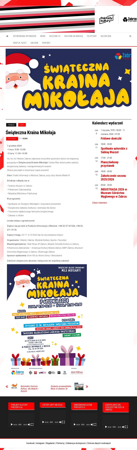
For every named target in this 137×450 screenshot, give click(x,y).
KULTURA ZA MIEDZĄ (73, 36)
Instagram (40, 443)
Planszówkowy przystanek (110, 164)
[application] (21, 420)
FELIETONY (92, 36)
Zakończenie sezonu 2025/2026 (113, 177)
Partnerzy (60, 443)
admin (25, 139)
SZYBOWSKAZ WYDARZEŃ (24, 36)
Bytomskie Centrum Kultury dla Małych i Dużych (29, 388)
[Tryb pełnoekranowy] (32, 424)
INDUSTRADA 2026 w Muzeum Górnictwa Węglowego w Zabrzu (114, 193)
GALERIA (34, 43)
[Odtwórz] (11, 424)
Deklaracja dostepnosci (76, 443)
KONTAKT (46, 43)
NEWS (42, 36)
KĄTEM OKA (106, 36)
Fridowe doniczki (111, 138)
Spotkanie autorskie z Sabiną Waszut (114, 150)
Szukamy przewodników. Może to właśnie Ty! (61, 387)
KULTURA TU (54, 36)
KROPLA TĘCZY (20, 43)
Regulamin (50, 443)
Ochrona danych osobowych (99, 443)
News (22, 125)
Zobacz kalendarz (99, 202)
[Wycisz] (29, 424)
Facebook (30, 443)
